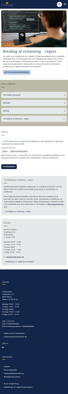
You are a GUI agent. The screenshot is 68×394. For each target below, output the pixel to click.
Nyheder (6, 111)
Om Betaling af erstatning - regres (18, 211)
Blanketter (6, 103)
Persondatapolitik (10, 370)
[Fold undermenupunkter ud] (64, 119)
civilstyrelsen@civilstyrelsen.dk (15, 337)
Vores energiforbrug (11, 384)
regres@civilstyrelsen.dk (15, 257)
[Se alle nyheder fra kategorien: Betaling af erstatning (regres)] (19, 151)
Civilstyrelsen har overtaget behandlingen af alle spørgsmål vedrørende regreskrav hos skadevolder (32, 142)
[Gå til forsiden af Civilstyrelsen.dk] (6, 4)
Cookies (7, 366)
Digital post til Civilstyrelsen (14, 333)
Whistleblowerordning (12, 377)
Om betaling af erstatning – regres (16, 119)
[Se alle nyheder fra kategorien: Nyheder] (5, 151)
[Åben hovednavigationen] (66, 4)
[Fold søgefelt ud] (59, 4)
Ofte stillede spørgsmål (16, 72)
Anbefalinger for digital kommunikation (19, 262)
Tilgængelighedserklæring (14, 373)
